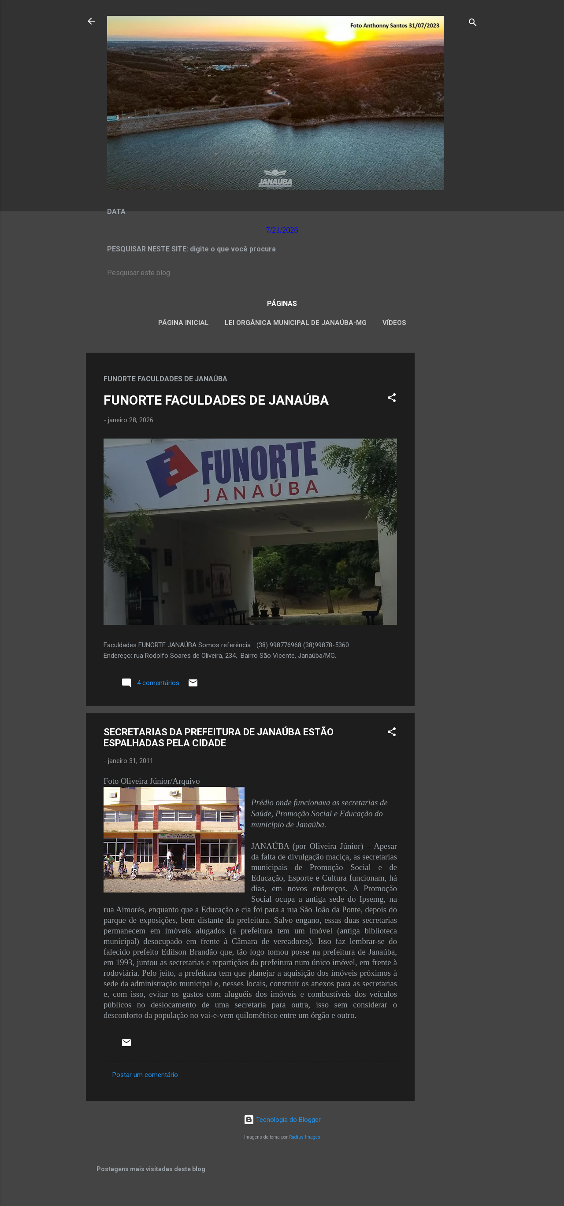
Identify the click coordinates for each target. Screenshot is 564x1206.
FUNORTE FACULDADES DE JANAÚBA (216, 400)
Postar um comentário (145, 1075)
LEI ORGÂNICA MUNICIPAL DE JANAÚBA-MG (296, 323)
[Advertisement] (450, 485)
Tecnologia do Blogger (282, 1120)
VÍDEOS (394, 323)
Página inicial (183, 323)
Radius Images (304, 1137)
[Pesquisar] (473, 24)
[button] (391, 399)
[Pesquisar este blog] (282, 273)
